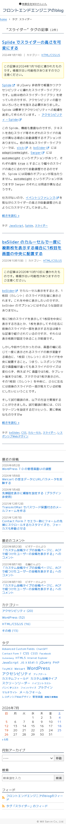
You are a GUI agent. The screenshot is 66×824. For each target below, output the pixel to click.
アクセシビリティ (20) (17, 611)
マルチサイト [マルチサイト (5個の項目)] (10, 692)
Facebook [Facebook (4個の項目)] (45, 653)
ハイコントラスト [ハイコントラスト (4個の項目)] (41, 683)
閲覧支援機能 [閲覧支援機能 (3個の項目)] (51, 696)
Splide (8, 85)
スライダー (41, 225)
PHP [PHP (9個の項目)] (56, 662)
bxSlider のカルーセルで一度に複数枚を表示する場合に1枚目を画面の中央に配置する (32, 247)
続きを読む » (10, 215)
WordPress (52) (13, 617)
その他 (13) (10, 630)
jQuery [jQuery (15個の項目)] (45, 662)
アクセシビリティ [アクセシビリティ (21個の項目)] (17, 673)
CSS (24, 432)
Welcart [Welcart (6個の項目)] (19, 668)
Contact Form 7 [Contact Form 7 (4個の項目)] (11, 653)
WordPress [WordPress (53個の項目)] (38, 668)
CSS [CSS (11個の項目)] (26, 653)
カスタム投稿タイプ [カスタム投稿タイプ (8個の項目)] (43, 678)
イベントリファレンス (42, 197)
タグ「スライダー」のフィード (27, 806)
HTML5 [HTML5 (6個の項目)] (20, 657)
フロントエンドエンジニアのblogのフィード (34, 797)
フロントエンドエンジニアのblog (33, 10)
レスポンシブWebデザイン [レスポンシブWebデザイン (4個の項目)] (16, 696)
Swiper (37, 152)
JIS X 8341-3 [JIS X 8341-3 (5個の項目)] (29, 662)
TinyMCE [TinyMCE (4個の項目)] (7, 668)
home (3, 19)
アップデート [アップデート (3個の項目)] (40, 674)
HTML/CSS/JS (51, 55)
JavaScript (16, 225)
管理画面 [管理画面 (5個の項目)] (38, 696)
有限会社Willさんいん (33, 4)
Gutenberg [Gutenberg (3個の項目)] (8, 658)
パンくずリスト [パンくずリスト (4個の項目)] (10, 687)
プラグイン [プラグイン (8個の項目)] (45, 687)
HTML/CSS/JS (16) (16, 624)
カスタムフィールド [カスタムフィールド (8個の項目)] (15, 678)
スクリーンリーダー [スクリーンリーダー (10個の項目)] (16, 683)
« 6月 (5, 739)
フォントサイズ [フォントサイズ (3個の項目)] (28, 687)
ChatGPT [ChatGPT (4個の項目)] (42, 649)
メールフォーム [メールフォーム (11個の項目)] (30, 692)
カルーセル (34, 432)
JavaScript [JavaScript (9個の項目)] (10, 662)
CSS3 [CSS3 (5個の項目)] (34, 653)
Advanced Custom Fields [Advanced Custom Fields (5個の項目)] (18, 648)
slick (22, 147)
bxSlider (41, 147)
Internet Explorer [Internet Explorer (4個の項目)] (37, 658)
